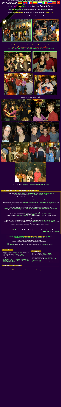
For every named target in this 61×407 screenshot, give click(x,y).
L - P (12, 253)
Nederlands (40, 3)
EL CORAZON (43, 208)
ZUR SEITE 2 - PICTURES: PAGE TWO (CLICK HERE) (36, 184)
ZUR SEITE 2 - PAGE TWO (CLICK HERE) (25, 193)
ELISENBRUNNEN (32, 204)
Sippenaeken (25, 215)
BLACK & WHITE (15, 208)
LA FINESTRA (30, 194)
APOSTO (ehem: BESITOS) (47, 202)
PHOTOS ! (21, 255)
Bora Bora (25, 213)
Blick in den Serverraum (50, 258)
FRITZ (41, 212)
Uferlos (49, 213)
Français (30, 3)
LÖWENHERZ (53, 204)
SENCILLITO (15, 204)
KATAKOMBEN (17, 209)
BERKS (26, 212)
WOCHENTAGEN (19, 254)
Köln (43, 218)
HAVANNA (52, 208)
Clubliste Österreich (46, 253)
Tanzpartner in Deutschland (21, 259)
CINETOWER (36, 212)
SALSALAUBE (7, 204)
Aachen (44, 10)
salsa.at (10, 10)
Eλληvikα (54, 3)
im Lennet (49, 193)
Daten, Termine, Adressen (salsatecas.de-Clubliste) (33, 199)
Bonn (46, 218)
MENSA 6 (55, 209)
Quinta (25, 205)
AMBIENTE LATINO (7, 208)
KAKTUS (35, 194)
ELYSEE (47, 208)
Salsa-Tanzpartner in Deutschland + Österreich (44, 221)
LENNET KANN (43, 209)
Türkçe (58, 4)
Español (35, 3)
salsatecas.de (19, 10)
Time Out (44, 213)
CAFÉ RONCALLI (28, 208)
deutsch (20, 3)
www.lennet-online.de (41, 196)
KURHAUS (23, 209)
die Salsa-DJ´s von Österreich (45, 257)
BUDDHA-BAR (22, 208)
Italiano (44, 3)
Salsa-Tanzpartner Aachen (48, 220)
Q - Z (15, 253)
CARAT (33, 214)
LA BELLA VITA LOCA (30, 209)
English (25, 3)
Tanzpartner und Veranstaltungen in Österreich (43, 261)
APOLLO (37, 202)
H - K (9, 253)
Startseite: (17, 230)
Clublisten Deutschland (18, 252)
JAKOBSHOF (11, 209)
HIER (48, 224)
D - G (6, 253)
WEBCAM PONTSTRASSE (42, 194)
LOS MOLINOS (50, 209)
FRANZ (56, 202)
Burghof (31, 213)
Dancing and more (36, 208)
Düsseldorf (38, 218)
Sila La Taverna (37, 213)
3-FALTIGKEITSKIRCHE (28, 202)
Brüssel (19, 215)
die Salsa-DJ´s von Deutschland (16, 257)
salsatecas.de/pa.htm (42, 237)
